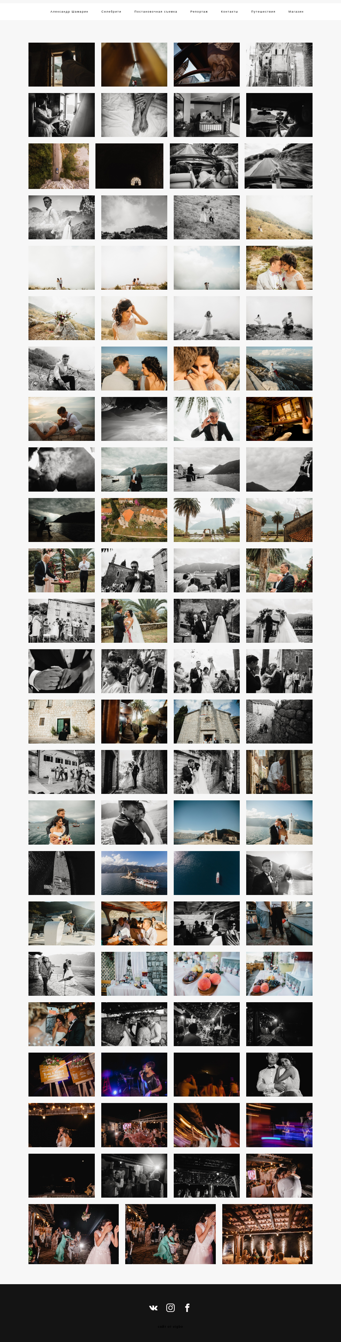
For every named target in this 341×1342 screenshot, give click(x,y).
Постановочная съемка (156, 11)
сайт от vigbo (170, 1326)
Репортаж (199, 11)
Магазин (296, 11)
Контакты (229, 11)
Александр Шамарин (69, 11)
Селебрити (112, 11)
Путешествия (263, 11)
